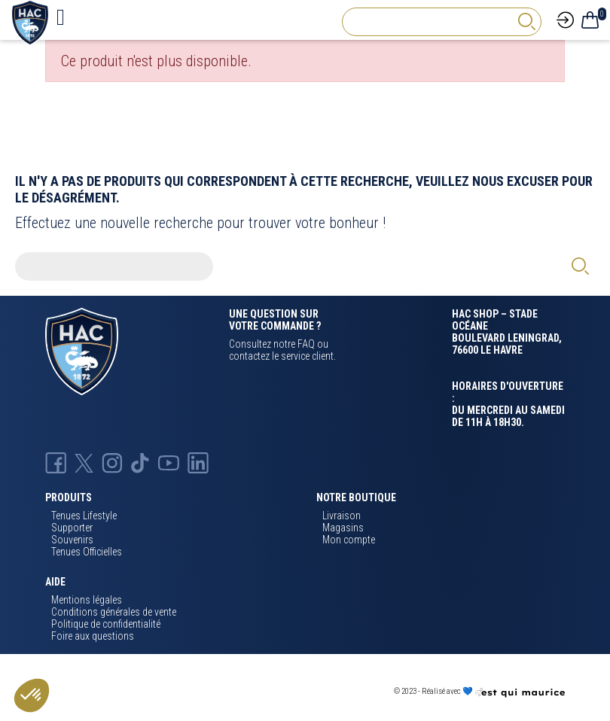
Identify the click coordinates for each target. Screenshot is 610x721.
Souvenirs (72, 540)
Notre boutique (356, 497)
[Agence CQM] (519, 692)
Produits (68, 497)
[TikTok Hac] (140, 462)
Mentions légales (86, 600)
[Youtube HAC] (168, 462)
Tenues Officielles (86, 552)
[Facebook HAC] (55, 462)
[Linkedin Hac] (198, 462)
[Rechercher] (441, 22)
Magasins (343, 528)
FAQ (306, 344)
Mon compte (348, 540)
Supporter (72, 528)
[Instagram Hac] (112, 462)
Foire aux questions (92, 636)
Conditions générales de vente (113, 612)
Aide (55, 582)
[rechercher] (526, 21)
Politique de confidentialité (105, 624)
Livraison (341, 516)
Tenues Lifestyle (84, 516)
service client (307, 356)
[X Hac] (84, 462)
